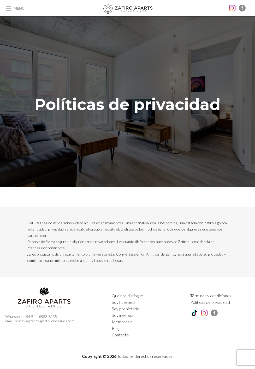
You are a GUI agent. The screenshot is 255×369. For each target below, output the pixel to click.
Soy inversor (123, 315)
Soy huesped (123, 302)
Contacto (120, 334)
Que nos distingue (127, 295)
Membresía (122, 321)
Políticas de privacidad (210, 302)
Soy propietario (125, 308)
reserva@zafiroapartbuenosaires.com (44, 321)
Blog (116, 328)
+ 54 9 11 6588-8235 (40, 316)
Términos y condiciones (210, 295)
